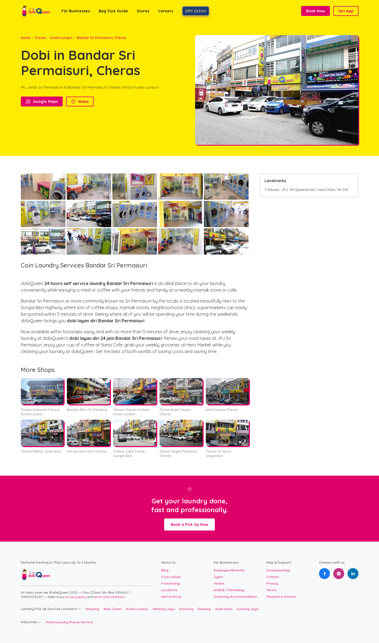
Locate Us (169, 590)
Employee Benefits (229, 570)
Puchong (186, 609)
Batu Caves (113, 609)
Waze (80, 101)
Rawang (204, 609)
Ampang (92, 609)
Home (25, 38)
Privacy (272, 583)
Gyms (218, 577)
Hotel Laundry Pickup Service (69, 622)
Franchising (170, 583)
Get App (346, 11)
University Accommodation (235, 596)
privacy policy (76, 597)
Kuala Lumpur (61, 38)
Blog (165, 570)
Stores (40, 38)
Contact (272, 577)
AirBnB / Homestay (229, 590)
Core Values (171, 577)
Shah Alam (223, 609)
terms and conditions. (110, 597)
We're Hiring (171, 596)
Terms (271, 590)
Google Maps (42, 101)
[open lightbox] (43, 186)
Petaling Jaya (164, 609)
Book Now (315, 11)
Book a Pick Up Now (189, 524)
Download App (278, 570)
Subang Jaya (247, 609)
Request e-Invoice (281, 596)
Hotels (219, 583)
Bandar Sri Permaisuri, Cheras (101, 38)
